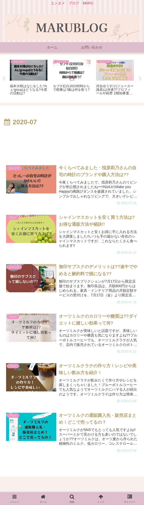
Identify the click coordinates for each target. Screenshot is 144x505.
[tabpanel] (29, 78)
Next (140, 78)
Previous (3, 78)
